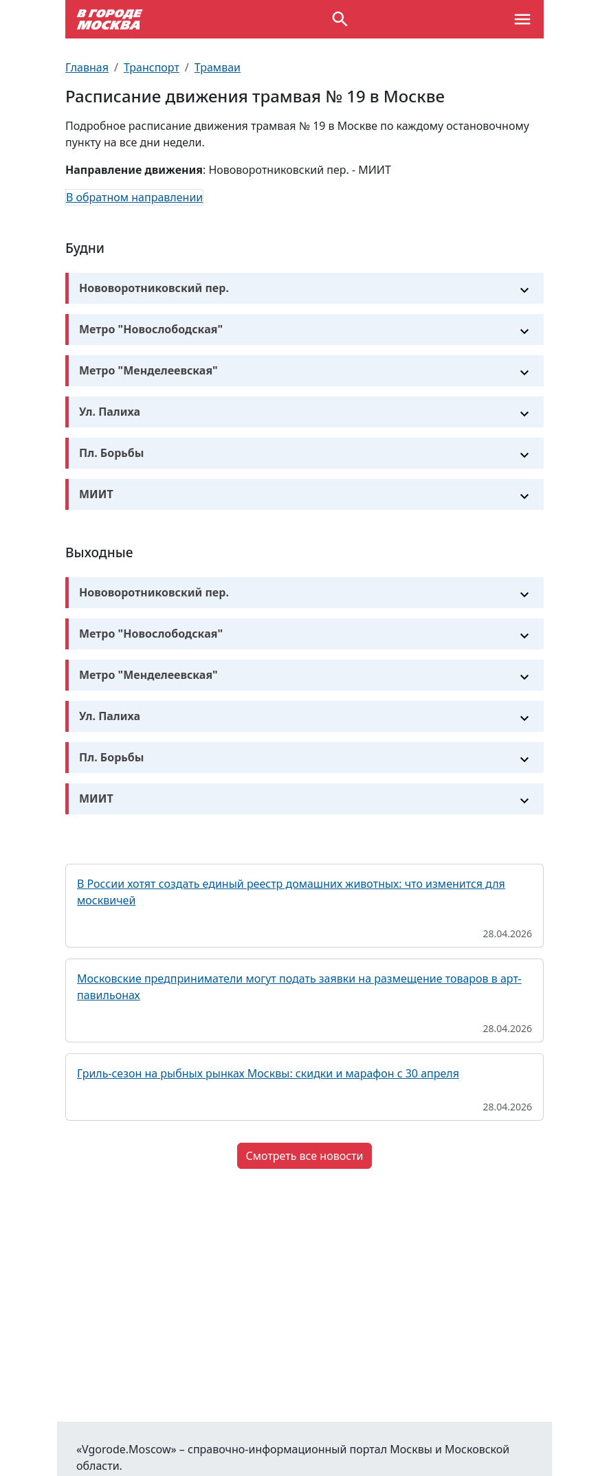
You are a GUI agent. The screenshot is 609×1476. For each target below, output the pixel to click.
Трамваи (218, 67)
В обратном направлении (134, 197)
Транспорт (151, 67)
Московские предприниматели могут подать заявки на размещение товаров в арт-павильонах (299, 987)
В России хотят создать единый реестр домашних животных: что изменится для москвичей (291, 892)
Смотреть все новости (305, 1155)
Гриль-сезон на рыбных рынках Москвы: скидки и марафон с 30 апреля (268, 1073)
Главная (87, 67)
